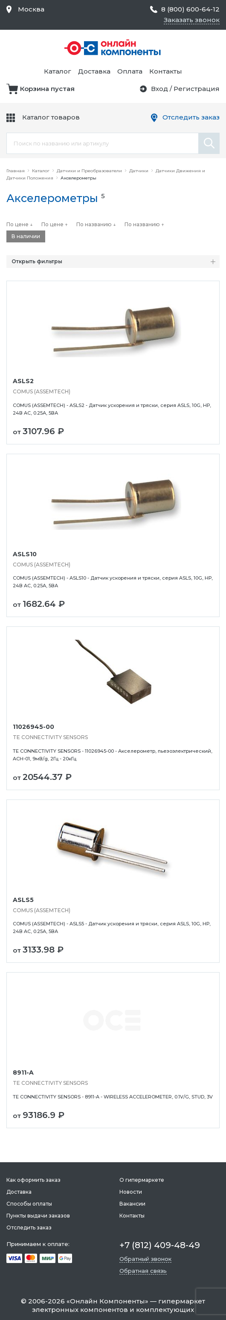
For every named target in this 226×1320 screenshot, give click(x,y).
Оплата (129, 71)
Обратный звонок (145, 1258)
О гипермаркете (141, 1180)
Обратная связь (143, 1270)
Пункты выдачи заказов (38, 1215)
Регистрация (197, 89)
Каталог (57, 71)
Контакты (165, 71)
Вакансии (132, 1204)
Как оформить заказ (33, 1180)
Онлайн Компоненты (107, 1301)
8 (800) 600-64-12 (190, 9)
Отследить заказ (191, 117)
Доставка (94, 71)
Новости (130, 1192)
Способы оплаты (29, 1204)
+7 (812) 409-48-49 (159, 1245)
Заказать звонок (192, 20)
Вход (159, 89)
